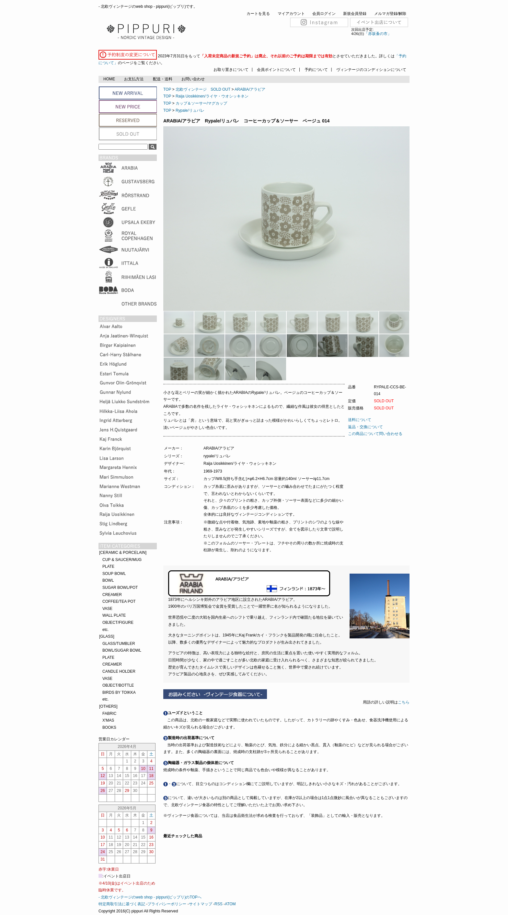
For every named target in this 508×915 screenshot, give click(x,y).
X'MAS (108, 720)
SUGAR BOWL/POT (120, 587)
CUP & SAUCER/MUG (122, 559)
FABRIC (109, 713)
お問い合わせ (193, 79)
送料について (359, 419)
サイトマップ (200, 904)
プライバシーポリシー (166, 904)
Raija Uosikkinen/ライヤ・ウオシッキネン (212, 96)
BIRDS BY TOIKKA (119, 692)
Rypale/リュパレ (190, 110)
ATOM (230, 904)
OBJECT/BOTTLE (118, 685)
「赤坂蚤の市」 (377, 33)
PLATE (108, 566)
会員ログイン (324, 13)
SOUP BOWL (114, 573)
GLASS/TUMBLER (118, 643)
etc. (105, 629)
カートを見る (258, 13)
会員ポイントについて (276, 69)
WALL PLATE (114, 615)
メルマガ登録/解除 (390, 13)
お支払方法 (134, 79)
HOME (109, 79)
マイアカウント (291, 13)
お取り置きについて (231, 69)
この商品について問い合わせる (375, 433)
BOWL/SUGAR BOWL (121, 650)
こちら (404, 702)
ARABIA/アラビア (250, 89)
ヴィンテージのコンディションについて (371, 69)
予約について (316, 69)
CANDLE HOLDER (118, 671)
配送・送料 (162, 79)
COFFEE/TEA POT (119, 601)
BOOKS (109, 727)
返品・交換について (365, 427)
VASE (107, 608)
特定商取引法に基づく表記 (121, 904)
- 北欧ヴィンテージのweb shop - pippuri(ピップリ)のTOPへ (150, 897)
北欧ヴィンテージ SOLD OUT (203, 89)
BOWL (108, 580)
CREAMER (112, 594)
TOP (167, 89)
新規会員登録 (354, 13)
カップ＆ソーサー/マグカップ (201, 103)
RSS (218, 904)
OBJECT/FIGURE (117, 622)
